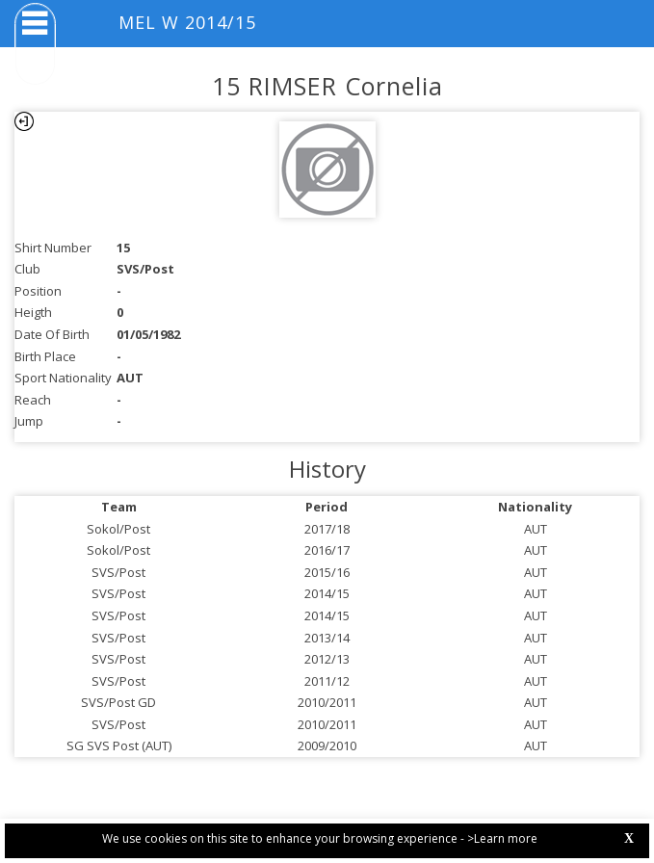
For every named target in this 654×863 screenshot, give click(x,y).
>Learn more (502, 838)
